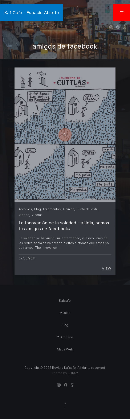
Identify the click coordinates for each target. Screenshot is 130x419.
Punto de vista (87, 209)
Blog (37, 209)
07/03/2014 (27, 258)
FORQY (73, 373)
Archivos (25, 209)
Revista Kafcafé (64, 368)
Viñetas (37, 215)
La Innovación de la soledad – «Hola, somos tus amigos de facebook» (64, 225)
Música (65, 313)
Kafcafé (65, 301)
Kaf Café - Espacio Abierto (31, 12)
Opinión (68, 209)
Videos (24, 215)
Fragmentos (52, 209)
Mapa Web (65, 349)
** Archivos (65, 337)
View (106, 269)
